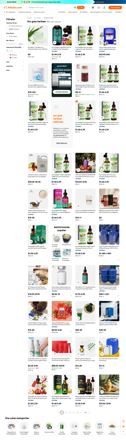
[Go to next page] (89, 412)
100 (85, 412)
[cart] (98, 8)
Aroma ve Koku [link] (48, 18)
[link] (123, 421)
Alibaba (29, 18)
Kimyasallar (38, 18)
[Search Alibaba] (50, 7)
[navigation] (15, 215)
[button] (75, 7)
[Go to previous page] (58, 412)
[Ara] (81, 7)
